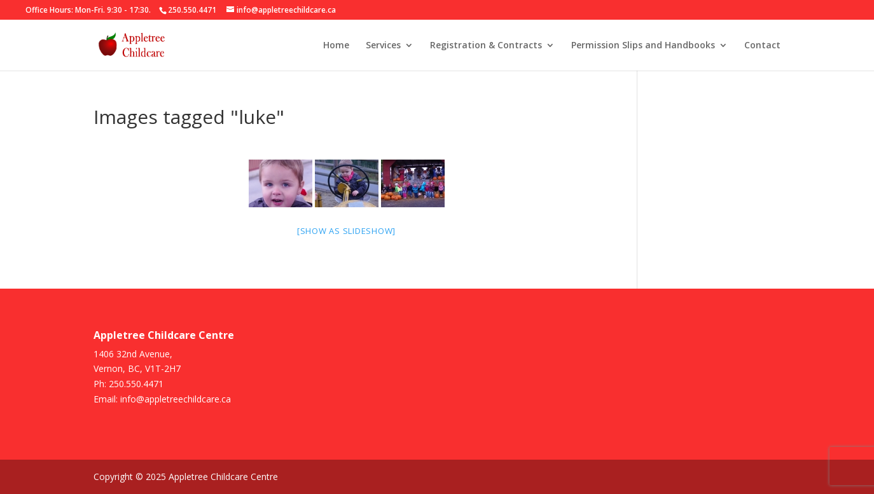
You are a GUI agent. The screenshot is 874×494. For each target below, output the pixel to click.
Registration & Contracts (486, 46)
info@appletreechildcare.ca (175, 399)
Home (336, 46)
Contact (762, 46)
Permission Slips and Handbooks (643, 46)
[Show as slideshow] (346, 231)
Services (383, 46)
